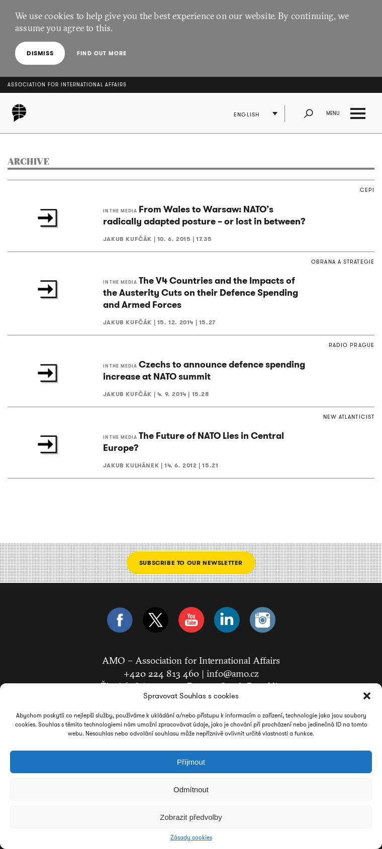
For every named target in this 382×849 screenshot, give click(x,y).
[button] (367, 696)
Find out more (102, 53)
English (246, 114)
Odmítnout (191, 789)
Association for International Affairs (67, 84)
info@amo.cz (233, 673)
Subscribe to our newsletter (191, 562)
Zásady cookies (191, 837)
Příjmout (191, 762)
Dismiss (40, 53)
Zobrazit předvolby (191, 817)
